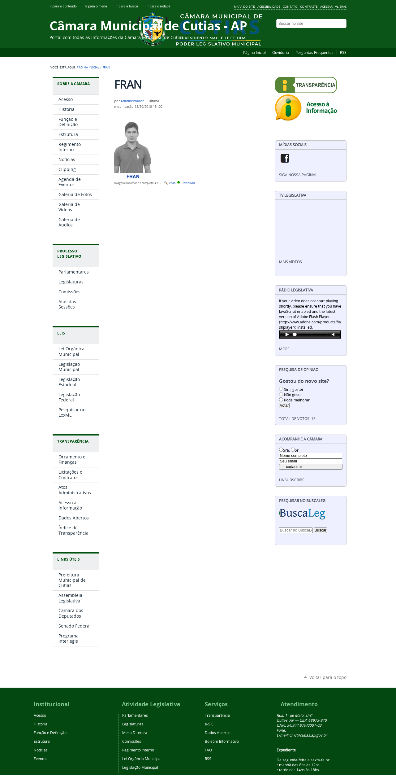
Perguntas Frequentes (314, 52)
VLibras (340, 6)
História (40, 723)
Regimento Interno (138, 749)
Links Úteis (68, 559)
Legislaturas (132, 723)
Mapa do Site (244, 6)
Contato (290, 6)
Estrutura (42, 741)
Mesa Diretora (134, 732)
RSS (343, 52)
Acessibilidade (268, 6)
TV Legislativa (292, 195)
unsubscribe (291, 480)
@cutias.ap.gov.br (311, 735)
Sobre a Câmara (73, 83)
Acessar (326, 6)
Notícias (41, 749)
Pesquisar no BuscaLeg (302, 500)
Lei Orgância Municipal (141, 758)
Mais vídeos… (292, 262)
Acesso (40, 715)
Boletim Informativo (222, 741)
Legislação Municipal (140, 767)
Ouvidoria (280, 52)
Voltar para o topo (327, 677)
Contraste (309, 6)
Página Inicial (254, 52)
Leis (61, 333)
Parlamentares (135, 715)
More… (285, 349)
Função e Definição (50, 732)
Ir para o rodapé (161, 6)
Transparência (72, 441)
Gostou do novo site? (304, 381)
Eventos (40, 758)
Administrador (132, 101)
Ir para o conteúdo (66, 6)
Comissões (131, 741)
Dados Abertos (217, 732)
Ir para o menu (99, 6)
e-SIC (209, 723)
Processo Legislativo (69, 253)
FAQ (208, 749)
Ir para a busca (130, 6)
